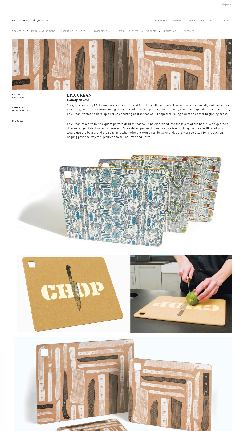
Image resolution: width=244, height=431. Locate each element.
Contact (226, 20)
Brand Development (42, 31)
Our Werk (160, 20)
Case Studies (195, 20)
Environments (101, 31)
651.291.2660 (20, 20)
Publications (170, 31)
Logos (83, 31)
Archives (189, 31)
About (177, 20)
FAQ (212, 20)
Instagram (225, 4)
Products (150, 31)
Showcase (18, 31)
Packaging (67, 31)
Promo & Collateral (127, 31)
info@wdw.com (41, 20)
